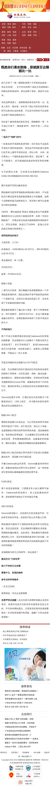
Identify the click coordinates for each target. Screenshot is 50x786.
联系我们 (14, 752)
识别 (14, 35)
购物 (3, 48)
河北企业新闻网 (19, 593)
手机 (35, 35)
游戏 (24, 35)
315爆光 (23, 51)
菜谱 (29, 32)
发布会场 (23, 48)
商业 (9, 51)
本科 (35, 27)
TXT (30, 756)
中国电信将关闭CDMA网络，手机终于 (20, 727)
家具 (9, 32)
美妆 (9, 40)
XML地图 (36, 752)
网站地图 (25, 756)
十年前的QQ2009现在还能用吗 (18, 731)
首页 (4, 24)
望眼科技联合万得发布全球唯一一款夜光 (21, 739)
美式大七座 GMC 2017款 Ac (16, 707)
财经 (4, 27)
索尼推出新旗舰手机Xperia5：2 (18, 735)
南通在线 (16, 60)
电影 (35, 24)
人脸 (9, 35)
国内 (14, 24)
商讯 (3, 43)
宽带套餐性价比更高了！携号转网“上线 (21, 699)
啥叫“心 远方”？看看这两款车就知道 (20, 695)
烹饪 (35, 32)
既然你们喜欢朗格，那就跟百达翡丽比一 (21, 691)
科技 (3, 35)
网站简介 (3, 752)
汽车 (24, 24)
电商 (9, 43)
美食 (3, 40)
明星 (29, 24)
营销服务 (25, 752)
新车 (14, 27)
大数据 (15, 51)
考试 (29, 27)
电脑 (29, 35)
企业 (24, 32)
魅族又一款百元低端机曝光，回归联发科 (21, 743)
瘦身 (14, 40)
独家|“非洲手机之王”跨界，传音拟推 (20, 723)
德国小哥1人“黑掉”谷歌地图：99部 (19, 719)
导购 (9, 27)
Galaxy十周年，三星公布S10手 (18, 747)
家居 (3, 32)
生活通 (15, 48)
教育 (24, 27)
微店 (14, 43)
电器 (14, 32)
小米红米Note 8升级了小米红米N (18, 703)
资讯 (9, 24)
